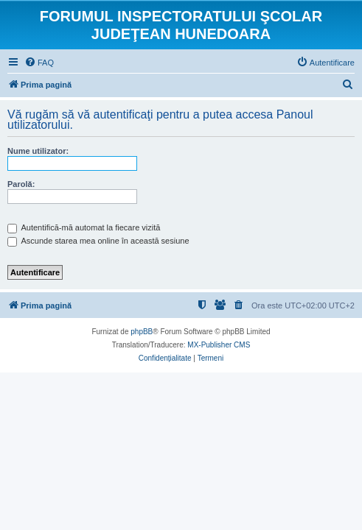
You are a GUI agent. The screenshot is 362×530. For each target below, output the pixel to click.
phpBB (141, 332)
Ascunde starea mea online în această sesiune (98, 240)
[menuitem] (39, 62)
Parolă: (21, 184)
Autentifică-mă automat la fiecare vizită (83, 227)
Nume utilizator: (38, 150)
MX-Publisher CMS (218, 345)
